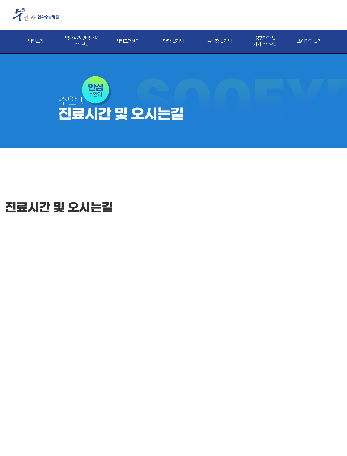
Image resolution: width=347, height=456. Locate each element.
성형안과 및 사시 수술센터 (265, 41)
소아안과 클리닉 (311, 41)
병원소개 (35, 41)
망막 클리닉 (173, 41)
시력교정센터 (127, 41)
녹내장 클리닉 (219, 41)
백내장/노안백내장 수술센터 (81, 41)
